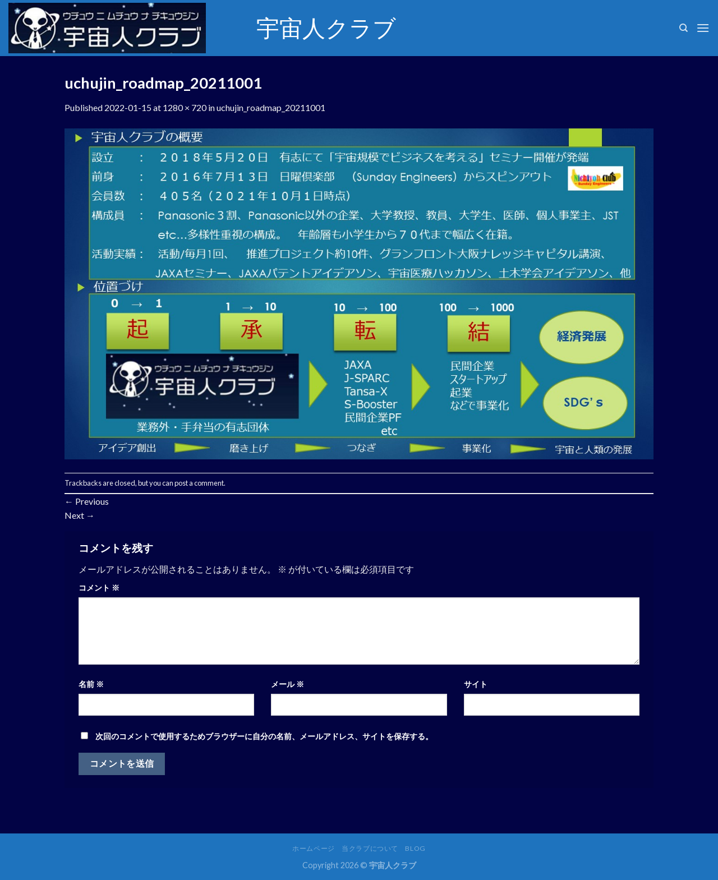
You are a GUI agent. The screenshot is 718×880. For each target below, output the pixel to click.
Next (80, 515)
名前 (91, 684)
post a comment (199, 482)
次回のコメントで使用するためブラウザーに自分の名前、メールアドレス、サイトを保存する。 (264, 736)
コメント (99, 587)
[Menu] (703, 28)
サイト (475, 684)
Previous (87, 501)
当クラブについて (370, 848)
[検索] (683, 28)
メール (287, 684)
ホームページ (313, 848)
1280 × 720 (184, 107)
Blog (415, 848)
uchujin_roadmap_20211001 (271, 107)
